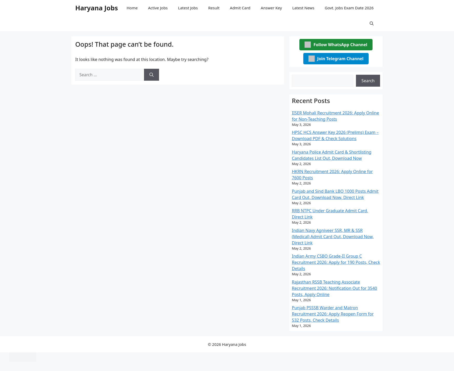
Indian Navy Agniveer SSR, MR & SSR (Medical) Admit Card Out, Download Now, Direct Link (333, 237)
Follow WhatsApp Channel (336, 45)
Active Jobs (158, 7)
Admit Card (240, 7)
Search (368, 81)
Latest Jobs (188, 7)
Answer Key (271, 7)
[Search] (151, 75)
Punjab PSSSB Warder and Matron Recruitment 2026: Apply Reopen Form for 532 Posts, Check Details (333, 314)
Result (214, 7)
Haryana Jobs (96, 7)
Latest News (303, 7)
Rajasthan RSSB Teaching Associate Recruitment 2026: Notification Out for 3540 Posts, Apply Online (334, 288)
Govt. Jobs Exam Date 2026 (349, 7)
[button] (371, 23)
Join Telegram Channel (335, 59)
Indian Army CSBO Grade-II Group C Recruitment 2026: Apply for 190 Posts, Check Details (336, 262)
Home (132, 7)
